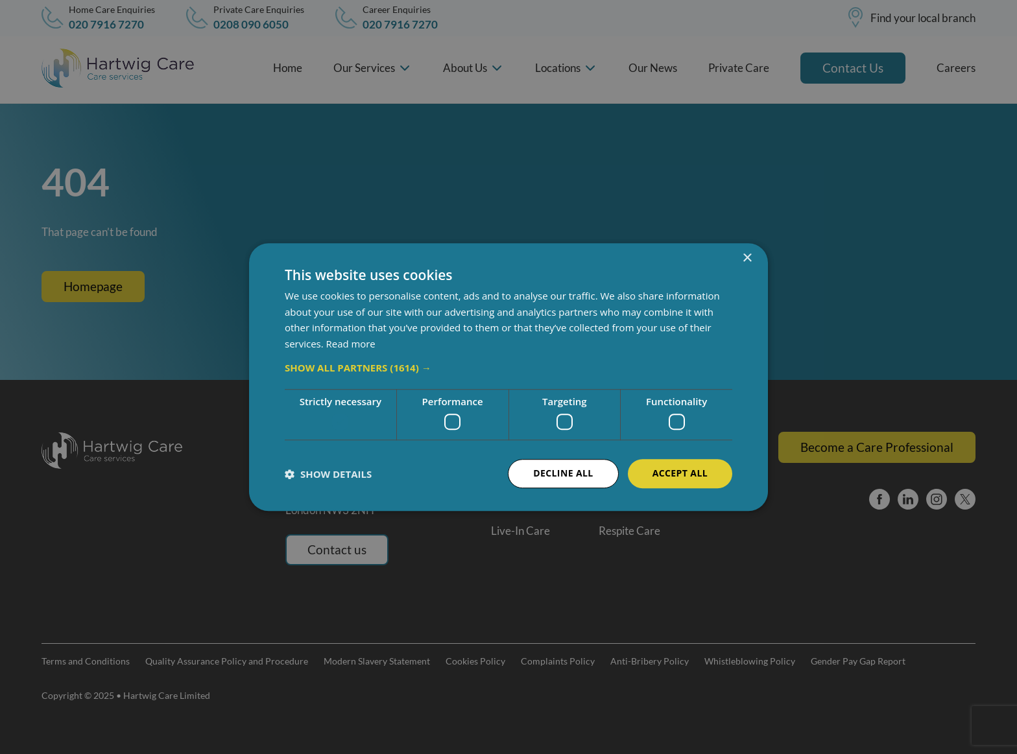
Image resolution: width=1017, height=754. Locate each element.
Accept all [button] (680, 473)
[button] (508, 367)
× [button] (747, 258)
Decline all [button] (563, 473)
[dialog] (508, 377)
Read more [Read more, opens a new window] (351, 343)
